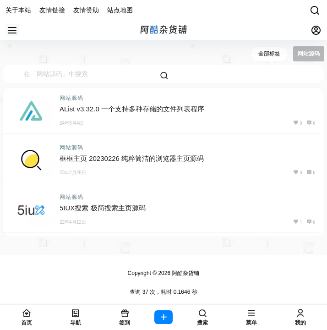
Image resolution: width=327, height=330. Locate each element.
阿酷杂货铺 (184, 273)
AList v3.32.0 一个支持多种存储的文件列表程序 (132, 109)
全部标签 (269, 53)
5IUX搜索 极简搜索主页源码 (103, 208)
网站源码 (71, 98)
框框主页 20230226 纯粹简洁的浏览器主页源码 (132, 158)
